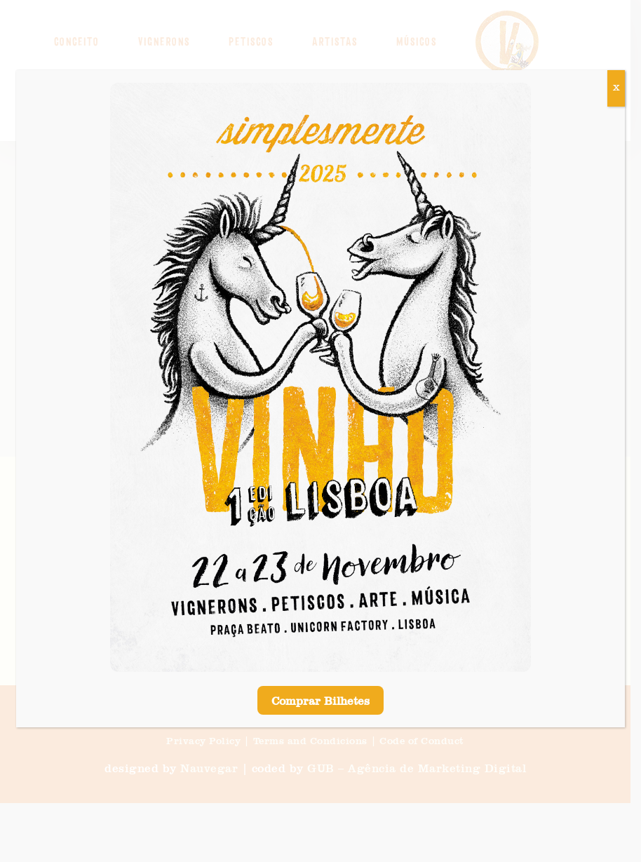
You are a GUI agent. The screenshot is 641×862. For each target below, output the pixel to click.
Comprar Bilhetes (320, 702)
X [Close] (616, 88)
